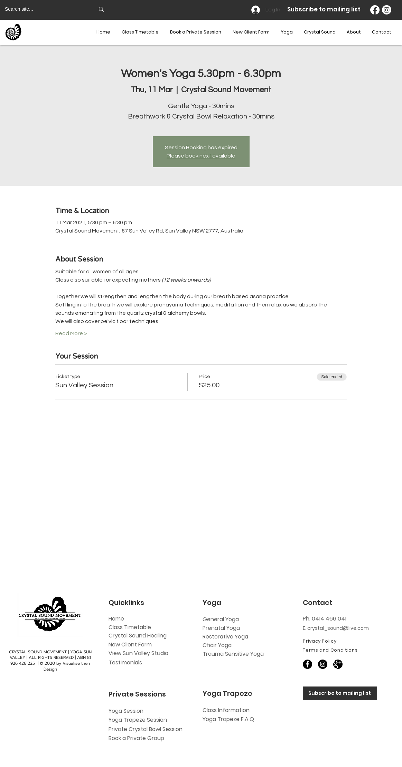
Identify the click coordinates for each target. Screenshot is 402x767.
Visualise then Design (67, 666)
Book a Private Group (137, 738)
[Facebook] (375, 10)
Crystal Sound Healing (138, 636)
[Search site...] (44, 9)
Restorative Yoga (225, 637)
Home (116, 619)
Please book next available (201, 156)
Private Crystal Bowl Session (146, 729)
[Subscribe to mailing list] (340, 693)
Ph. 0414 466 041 (324, 619)
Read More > (71, 333)
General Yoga (221, 619)
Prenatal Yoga (221, 628)
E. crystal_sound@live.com (336, 628)
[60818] (338, 664)
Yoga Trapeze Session (138, 720)
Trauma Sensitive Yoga (233, 654)
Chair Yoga (217, 645)
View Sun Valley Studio (138, 653)
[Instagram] (386, 10)
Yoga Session (126, 711)
